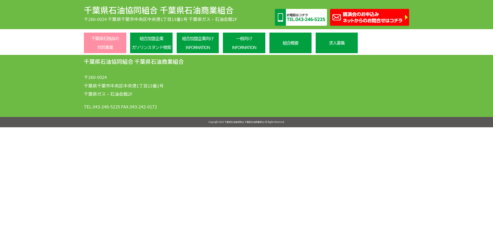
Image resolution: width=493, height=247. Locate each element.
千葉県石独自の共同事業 (105, 42)
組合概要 (290, 42)
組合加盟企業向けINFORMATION (197, 42)
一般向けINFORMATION (244, 42)
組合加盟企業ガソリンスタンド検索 (151, 42)
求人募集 (337, 42)
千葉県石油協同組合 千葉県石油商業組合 (158, 10)
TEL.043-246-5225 (102, 106)
